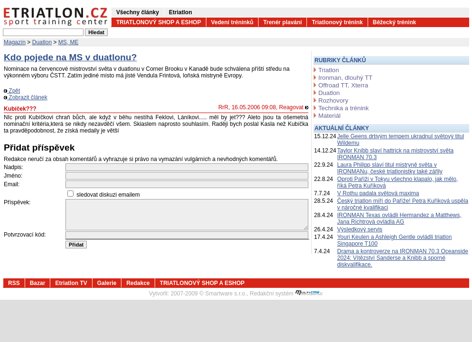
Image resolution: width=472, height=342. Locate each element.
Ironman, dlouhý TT (345, 77)
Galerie (107, 283)
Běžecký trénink (394, 22)
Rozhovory (333, 100)
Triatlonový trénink (337, 22)
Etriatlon (180, 12)
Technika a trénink (343, 108)
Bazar (38, 283)
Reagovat (293, 107)
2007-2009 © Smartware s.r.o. (209, 293)
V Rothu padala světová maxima (378, 193)
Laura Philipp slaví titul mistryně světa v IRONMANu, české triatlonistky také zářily (390, 168)
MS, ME (68, 42)
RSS (14, 283)
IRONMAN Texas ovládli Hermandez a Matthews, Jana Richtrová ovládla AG (399, 218)
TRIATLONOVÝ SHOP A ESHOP (158, 22)
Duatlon (42, 42)
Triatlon (328, 70)
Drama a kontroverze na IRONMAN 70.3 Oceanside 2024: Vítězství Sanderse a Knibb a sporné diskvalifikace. (402, 258)
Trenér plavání (282, 22)
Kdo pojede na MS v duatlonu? (70, 57)
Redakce (137, 283)
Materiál (329, 115)
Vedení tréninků (232, 22)
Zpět (12, 90)
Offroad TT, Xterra (343, 85)
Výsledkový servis (359, 229)
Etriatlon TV (71, 283)
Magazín (15, 42)
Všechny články (137, 12)
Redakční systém (286, 293)
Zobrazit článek (25, 97)
